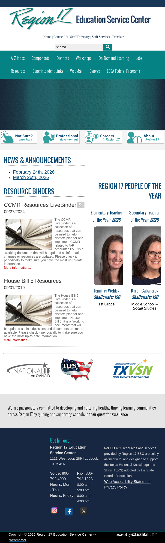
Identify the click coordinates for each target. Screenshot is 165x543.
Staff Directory (80, 37)
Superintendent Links (48, 71)
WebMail (78, 69)
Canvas (96, 69)
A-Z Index (18, 58)
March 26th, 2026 (31, 177)
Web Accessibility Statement (127, 482)
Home (47, 37)
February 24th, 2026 (33, 172)
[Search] (80, 47)
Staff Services (101, 37)
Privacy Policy (115, 487)
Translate (118, 37)
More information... (17, 267)
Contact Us (61, 37)
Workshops (85, 56)
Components (41, 58)
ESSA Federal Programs (123, 71)
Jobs (139, 58)
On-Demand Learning (114, 58)
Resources (18, 71)
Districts (63, 58)
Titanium (143, 534)
